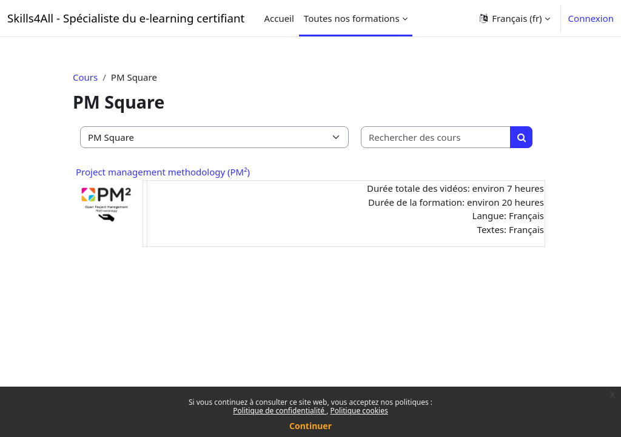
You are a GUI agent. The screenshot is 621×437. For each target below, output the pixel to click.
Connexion (591, 18)
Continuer (310, 426)
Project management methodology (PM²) (163, 172)
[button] (514, 18)
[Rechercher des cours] (436, 137)
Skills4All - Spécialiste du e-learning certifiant (125, 17)
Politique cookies (359, 410)
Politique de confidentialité (279, 410)
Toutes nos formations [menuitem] (352, 18)
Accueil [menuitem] (279, 18)
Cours (85, 77)
